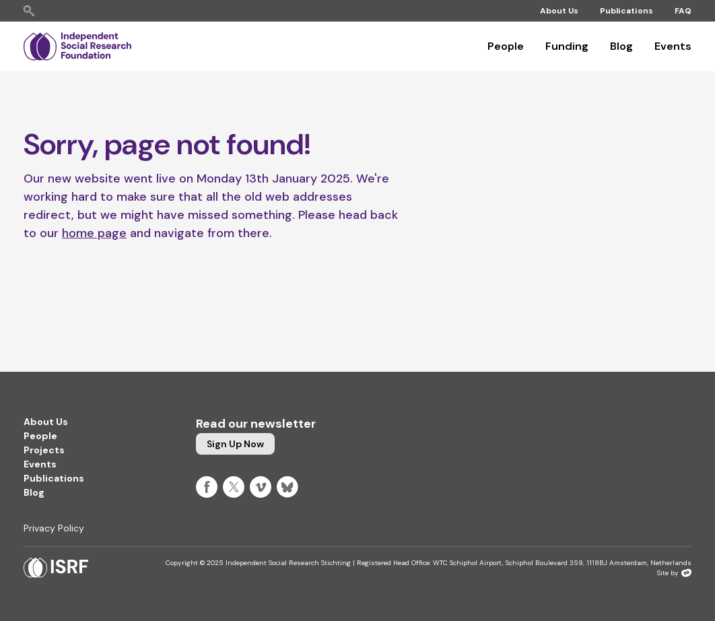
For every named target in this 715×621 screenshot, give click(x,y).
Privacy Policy (54, 528)
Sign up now (235, 444)
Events (672, 46)
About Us (559, 10)
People (505, 46)
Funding (566, 46)
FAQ (683, 10)
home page (94, 233)
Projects (44, 450)
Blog (621, 46)
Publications (626, 10)
